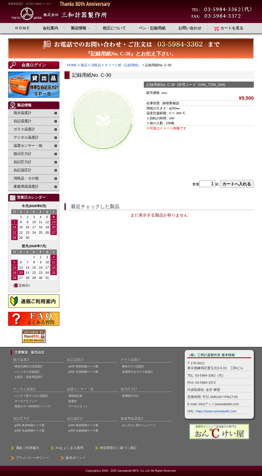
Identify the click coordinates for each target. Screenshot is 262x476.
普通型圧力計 (130, 395)
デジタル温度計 (25, 389)
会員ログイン (33, 65)
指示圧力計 (129, 389)
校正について (114, 28)
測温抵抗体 (75, 395)
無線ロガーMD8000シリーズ (33, 406)
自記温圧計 (75, 419)
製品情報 (80, 28)
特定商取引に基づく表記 (118, 448)
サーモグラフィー (26, 401)
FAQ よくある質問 (69, 448)
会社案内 (50, 28)
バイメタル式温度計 (27, 371)
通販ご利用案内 (27, 448)
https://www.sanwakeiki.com (216, 411)
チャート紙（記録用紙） (123, 65)
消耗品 (96, 65)
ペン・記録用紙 (152, 28)
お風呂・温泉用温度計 (29, 376)
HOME (72, 65)
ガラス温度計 (131, 360)
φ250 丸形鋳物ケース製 (30, 430)
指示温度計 (21, 360)
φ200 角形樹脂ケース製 (83, 366)
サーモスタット (78, 406)
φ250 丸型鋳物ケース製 (83, 371)
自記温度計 (75, 360)
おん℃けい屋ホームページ (139, 425)
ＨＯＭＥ (22, 28)
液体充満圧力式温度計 (29, 366)
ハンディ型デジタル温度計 (31, 395)
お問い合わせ (189, 28)
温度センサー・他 (80, 389)
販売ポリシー (76, 458)
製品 (84, 65)
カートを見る (228, 28)
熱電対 (72, 401)
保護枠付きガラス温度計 (137, 371)
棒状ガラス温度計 (133, 366)
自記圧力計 (21, 419)
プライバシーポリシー (32, 458)
